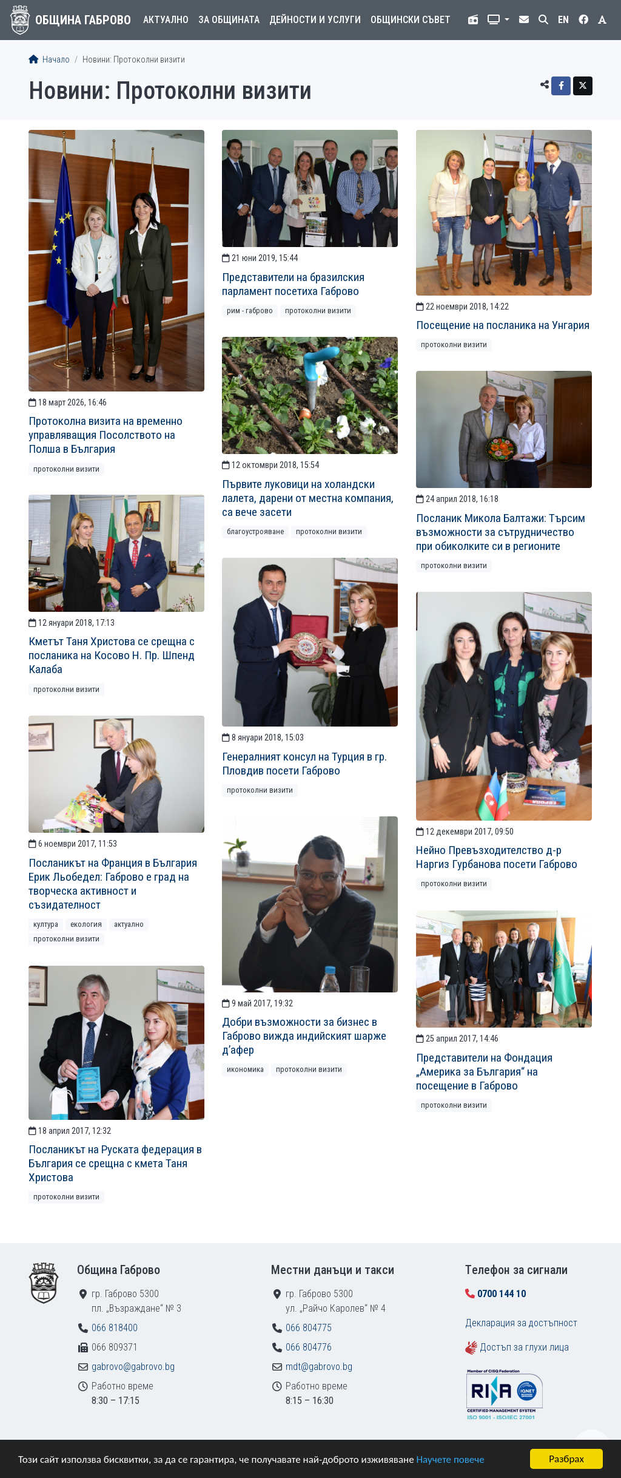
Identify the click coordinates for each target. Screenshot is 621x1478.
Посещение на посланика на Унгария (502, 325)
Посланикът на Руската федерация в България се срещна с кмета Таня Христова (115, 1163)
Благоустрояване (255, 531)
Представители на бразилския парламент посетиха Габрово (293, 284)
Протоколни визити (66, 468)
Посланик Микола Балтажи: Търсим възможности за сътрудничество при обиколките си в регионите (500, 532)
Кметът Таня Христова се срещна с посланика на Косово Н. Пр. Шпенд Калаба (112, 655)
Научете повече (450, 1459)
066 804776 (309, 1347)
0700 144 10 (501, 1294)
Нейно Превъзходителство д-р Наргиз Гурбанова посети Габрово (496, 857)
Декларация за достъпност (521, 1323)
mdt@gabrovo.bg (319, 1366)
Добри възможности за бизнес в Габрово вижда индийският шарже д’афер (304, 1036)
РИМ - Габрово (250, 310)
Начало (49, 60)
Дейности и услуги (315, 19)
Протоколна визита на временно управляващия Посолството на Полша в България (106, 435)
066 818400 (115, 1328)
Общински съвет (411, 19)
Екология (86, 924)
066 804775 (309, 1328)
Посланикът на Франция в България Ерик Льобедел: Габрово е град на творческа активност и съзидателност (113, 884)
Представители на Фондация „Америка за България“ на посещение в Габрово (484, 1072)
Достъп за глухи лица (524, 1347)
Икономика (245, 1069)
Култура (45, 924)
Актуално (166, 19)
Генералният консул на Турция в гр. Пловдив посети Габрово (304, 764)
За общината (229, 19)
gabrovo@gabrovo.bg (133, 1366)
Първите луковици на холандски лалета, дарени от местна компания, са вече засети (308, 498)
